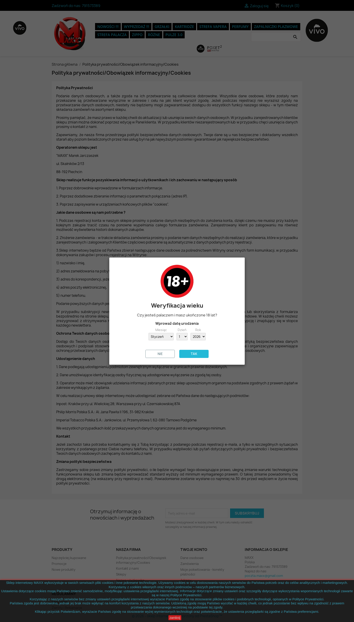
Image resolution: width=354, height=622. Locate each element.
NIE (160, 354)
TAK (194, 354)
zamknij (175, 618)
